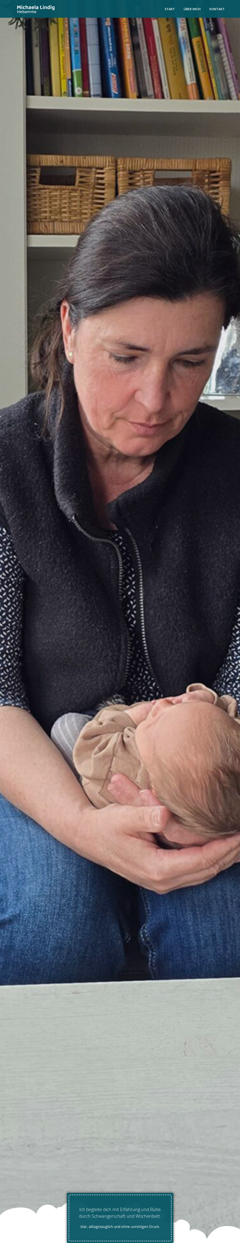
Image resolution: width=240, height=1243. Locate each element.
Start (170, 9)
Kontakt (217, 9)
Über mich (192, 9)
